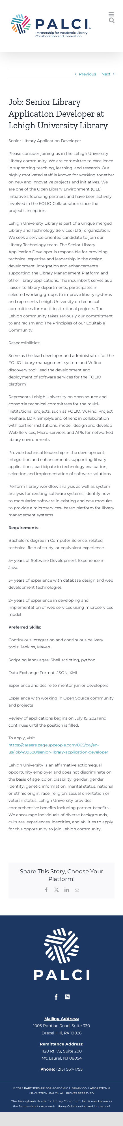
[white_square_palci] (61, 930)
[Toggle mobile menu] (112, 14)
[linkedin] (67, 997)
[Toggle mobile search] (112, 20)
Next (106, 74)
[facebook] (56, 997)
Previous (87, 74)
